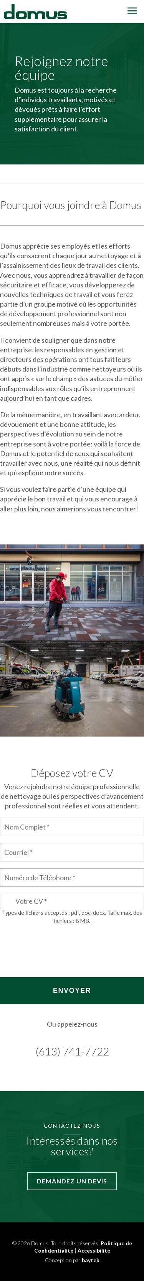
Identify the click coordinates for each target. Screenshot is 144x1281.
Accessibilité (94, 1250)
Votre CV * (31, 901)
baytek (90, 1260)
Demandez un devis (72, 1181)
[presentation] (58, 947)
